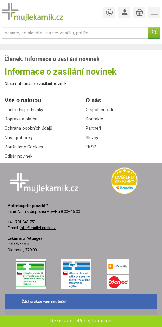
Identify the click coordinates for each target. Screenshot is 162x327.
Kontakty (94, 119)
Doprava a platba (21, 119)
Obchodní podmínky (24, 109)
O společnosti (99, 109)
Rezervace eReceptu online (81, 320)
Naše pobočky (19, 137)
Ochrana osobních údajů (28, 128)
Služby (92, 137)
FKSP (91, 147)
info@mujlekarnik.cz (38, 228)
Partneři (93, 128)
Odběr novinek (18, 156)
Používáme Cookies (24, 147)
